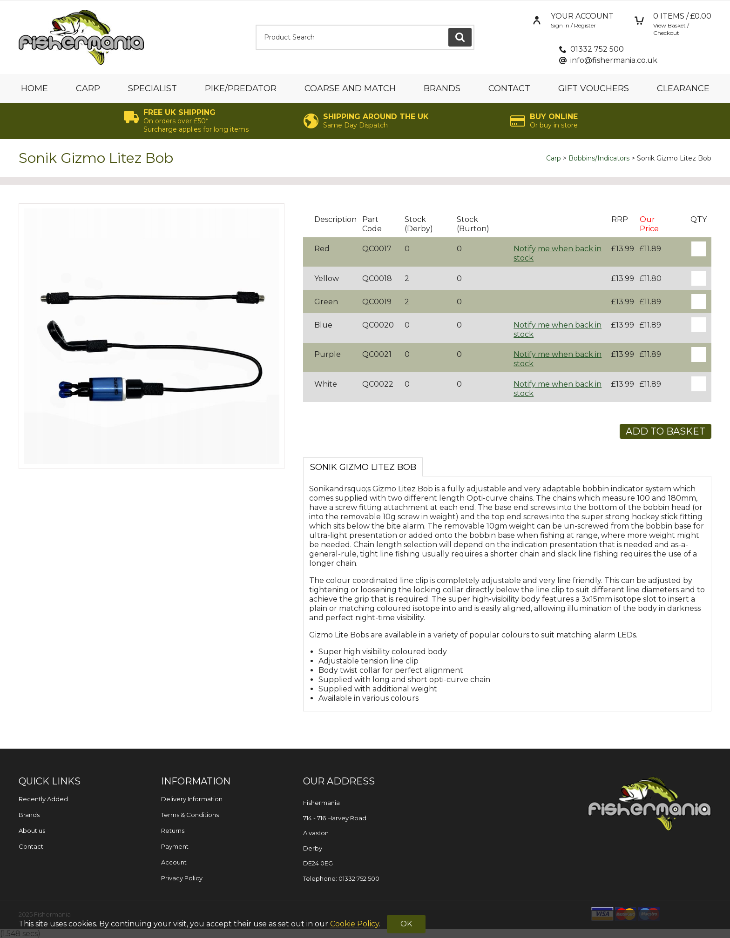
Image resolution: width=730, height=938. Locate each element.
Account (174, 862)
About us (32, 830)
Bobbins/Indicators (598, 158)
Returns (172, 830)
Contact (509, 88)
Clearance (683, 88)
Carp (88, 88)
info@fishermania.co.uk (613, 60)
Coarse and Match (350, 88)
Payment (175, 846)
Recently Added (43, 799)
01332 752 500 (597, 49)
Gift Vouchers (593, 88)
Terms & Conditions (190, 814)
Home (34, 88)
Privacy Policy (182, 878)
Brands (442, 88)
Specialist (152, 88)
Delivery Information (192, 799)
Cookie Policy (354, 923)
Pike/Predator (241, 88)
